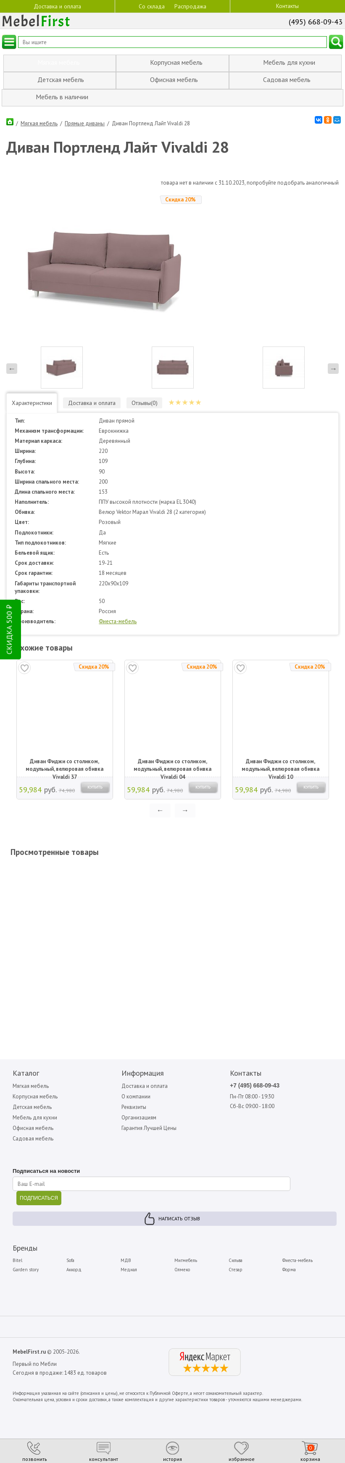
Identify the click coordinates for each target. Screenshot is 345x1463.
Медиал (129, 1262)
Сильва (235, 1252)
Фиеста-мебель (118, 612)
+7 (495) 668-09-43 (255, 1077)
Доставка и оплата (57, 6)
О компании (135, 1088)
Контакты (287, 6)
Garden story (26, 1262)
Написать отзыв (179, 1210)
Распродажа (190, 6)
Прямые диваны (85, 122)
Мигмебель (186, 1252)
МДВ (126, 1252)
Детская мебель (32, 1098)
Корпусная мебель (35, 1088)
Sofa (71, 1252)
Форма (289, 1262)
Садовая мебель (33, 1130)
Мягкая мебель (39, 122)
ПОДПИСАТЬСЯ (39, 1190)
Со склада (152, 6)
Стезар (235, 1262)
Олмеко (182, 1262)
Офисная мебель (33, 1120)
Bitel (17, 1252)
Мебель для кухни (35, 1109)
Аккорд (74, 1262)
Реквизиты (134, 1098)
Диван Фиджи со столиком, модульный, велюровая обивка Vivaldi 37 (64, 757)
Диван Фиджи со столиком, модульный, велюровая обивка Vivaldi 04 (172, 757)
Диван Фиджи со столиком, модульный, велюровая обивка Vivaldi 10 (280, 757)
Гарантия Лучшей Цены (149, 1120)
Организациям (139, 1109)
